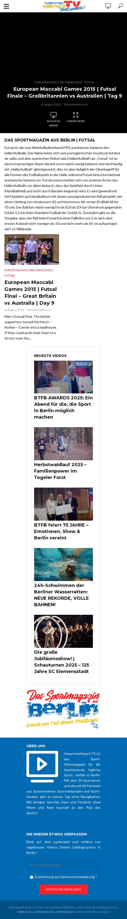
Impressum (65, 911)
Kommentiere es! (76, 104)
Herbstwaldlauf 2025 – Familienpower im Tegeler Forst (60, 471)
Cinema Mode (76, 117)
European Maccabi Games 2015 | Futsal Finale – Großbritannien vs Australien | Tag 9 (64, 92)
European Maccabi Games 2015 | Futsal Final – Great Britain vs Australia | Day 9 (30, 292)
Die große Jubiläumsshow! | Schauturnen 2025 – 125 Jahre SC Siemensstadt (61, 662)
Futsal (89, 82)
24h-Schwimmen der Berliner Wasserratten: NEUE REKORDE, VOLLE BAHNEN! (61, 595)
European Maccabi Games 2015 (59, 82)
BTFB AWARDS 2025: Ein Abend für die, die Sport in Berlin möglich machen (63, 407)
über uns (24, 911)
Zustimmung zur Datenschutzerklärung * (63, 877)
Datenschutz (44, 911)
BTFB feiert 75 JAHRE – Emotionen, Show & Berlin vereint (61, 531)
